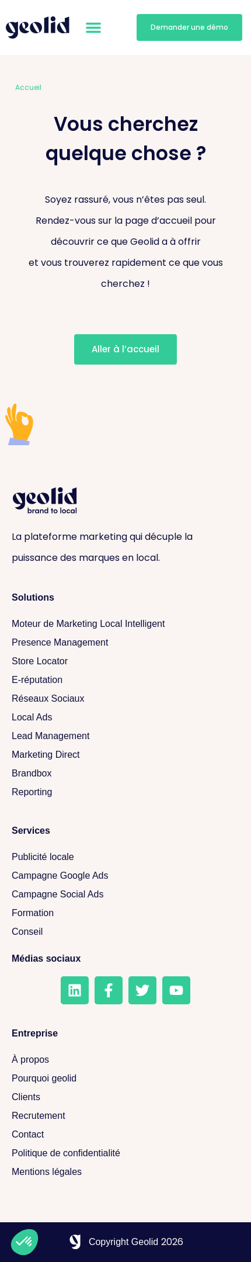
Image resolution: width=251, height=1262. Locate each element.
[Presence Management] (125, 642)
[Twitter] (142, 990)
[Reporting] (125, 792)
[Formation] (125, 913)
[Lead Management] (125, 736)
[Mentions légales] (125, 1172)
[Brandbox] (125, 773)
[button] (93, 27)
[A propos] (125, 1059)
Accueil (28, 87)
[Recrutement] (125, 1116)
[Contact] (125, 1134)
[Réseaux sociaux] (125, 698)
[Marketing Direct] (125, 755)
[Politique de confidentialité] (125, 1153)
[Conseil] (125, 932)
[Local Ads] (125, 717)
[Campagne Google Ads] (125, 875)
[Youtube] (176, 990)
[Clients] (125, 1097)
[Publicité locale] (125, 857)
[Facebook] (109, 990)
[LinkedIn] (75, 990)
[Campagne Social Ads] (125, 894)
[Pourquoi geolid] (125, 1078)
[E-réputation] (125, 680)
